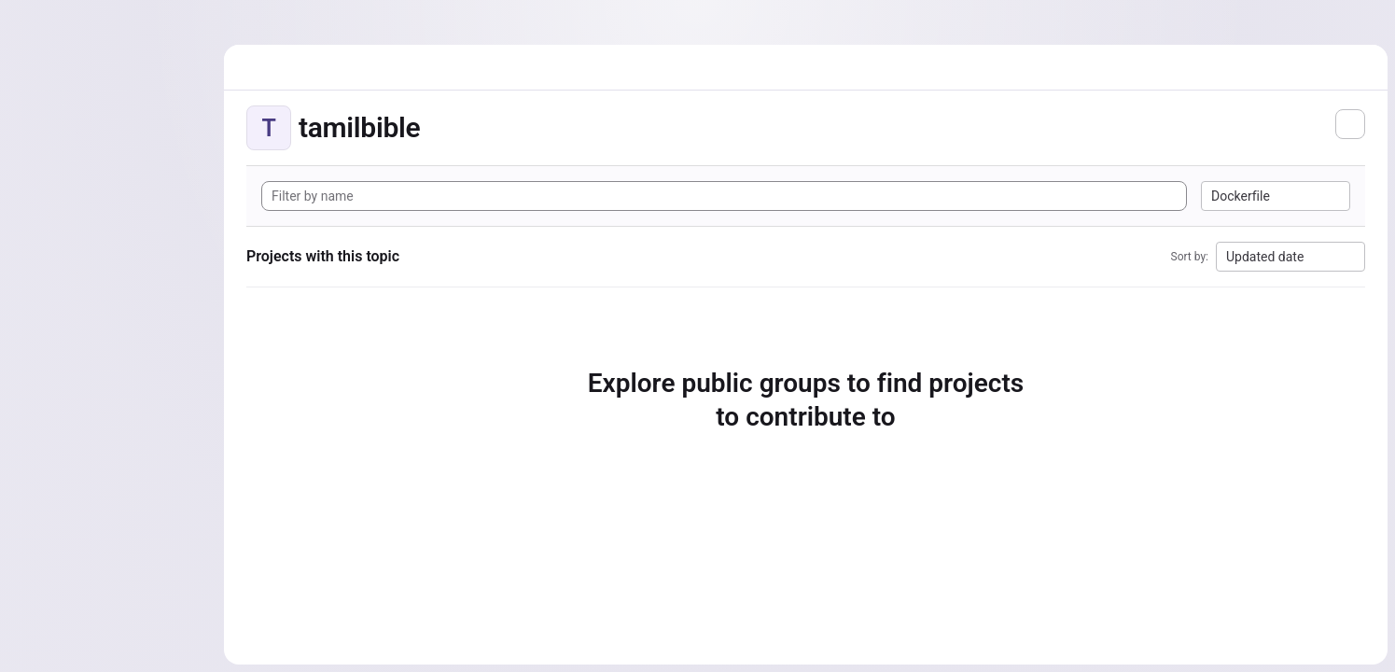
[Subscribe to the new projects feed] (1350, 124)
